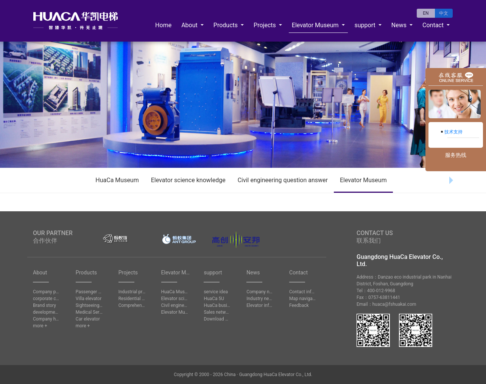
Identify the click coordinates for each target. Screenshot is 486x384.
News (399, 25)
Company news (260, 291)
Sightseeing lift (89, 305)
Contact (433, 25)
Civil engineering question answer (283, 180)
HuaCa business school (217, 305)
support (366, 25)
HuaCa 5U (214, 298)
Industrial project (132, 291)
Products (226, 25)
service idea (216, 291)
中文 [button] (443, 13)
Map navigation (302, 298)
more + (40, 325)
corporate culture (46, 298)
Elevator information (260, 305)
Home (163, 25)
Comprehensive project (132, 305)
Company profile (46, 291)
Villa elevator (88, 298)
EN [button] (425, 13)
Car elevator (88, 319)
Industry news (260, 298)
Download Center (217, 319)
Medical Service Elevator (89, 312)
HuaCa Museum (117, 180)
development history (46, 312)
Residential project (132, 298)
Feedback (299, 305)
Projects (265, 25)
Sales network (217, 312)
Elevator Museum (316, 25)
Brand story (44, 305)
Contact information (302, 291)
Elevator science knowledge (188, 180)
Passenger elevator (89, 291)
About (190, 25)
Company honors (46, 319)
